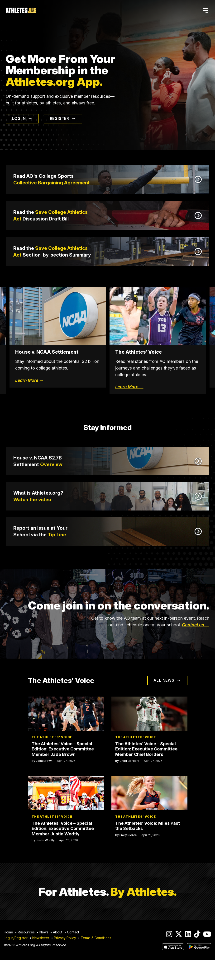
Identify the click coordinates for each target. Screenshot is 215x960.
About (57, 932)
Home (8, 932)
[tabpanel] (158, 340)
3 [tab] (111, 403)
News (43, 932)
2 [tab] (104, 403)
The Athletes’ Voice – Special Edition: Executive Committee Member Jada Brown (63, 749)
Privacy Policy (65, 938)
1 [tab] (97, 403)
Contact (73, 932)
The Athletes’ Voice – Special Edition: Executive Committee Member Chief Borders (146, 749)
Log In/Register (16, 938)
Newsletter (40, 938)
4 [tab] (118, 403)
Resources (26, 932)
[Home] (21, 10)
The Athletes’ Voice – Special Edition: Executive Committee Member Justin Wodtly (63, 828)
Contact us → (195, 624)
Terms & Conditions (96, 938)
